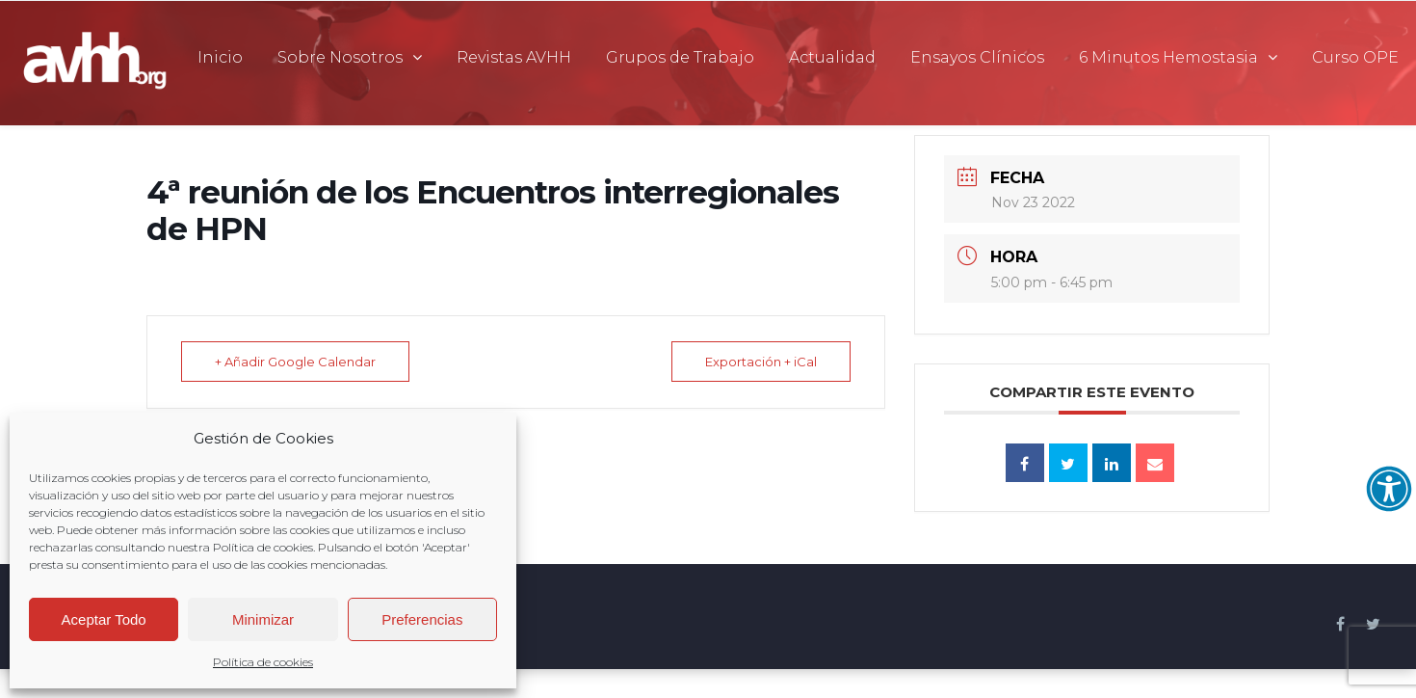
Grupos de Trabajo (680, 57)
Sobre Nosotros (340, 57)
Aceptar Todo (104, 619)
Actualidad (832, 57)
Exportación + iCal (761, 361)
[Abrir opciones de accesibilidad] (1389, 489)
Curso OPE (1355, 57)
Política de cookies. (265, 547)
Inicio (220, 57)
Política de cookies (263, 662)
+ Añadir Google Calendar (295, 361)
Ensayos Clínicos (977, 57)
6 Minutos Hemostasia (1168, 57)
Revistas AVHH (514, 57)
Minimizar (263, 619)
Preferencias (421, 619)
